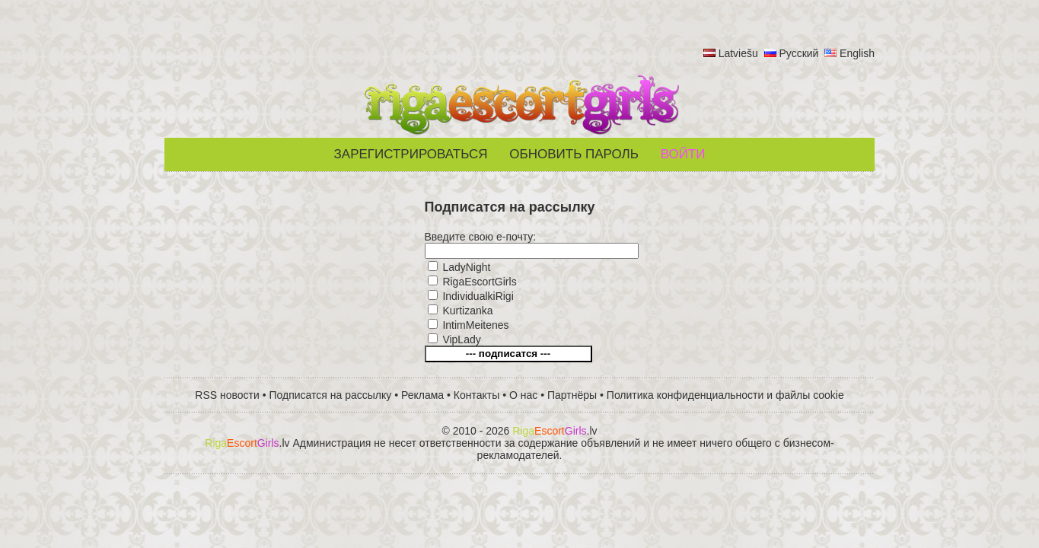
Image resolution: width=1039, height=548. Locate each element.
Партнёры (572, 395)
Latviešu (738, 53)
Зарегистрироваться (411, 154)
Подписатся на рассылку (330, 395)
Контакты (476, 395)
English (857, 53)
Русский (798, 53)
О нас (523, 395)
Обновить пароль (574, 154)
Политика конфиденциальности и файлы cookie (725, 395)
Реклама (422, 395)
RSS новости (227, 395)
